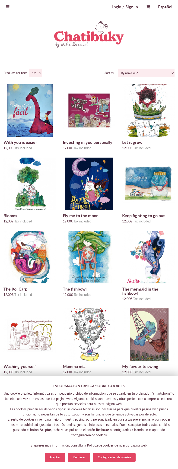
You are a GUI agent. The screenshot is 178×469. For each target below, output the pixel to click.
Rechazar (79, 457)
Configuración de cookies (114, 457)
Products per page (15, 73)
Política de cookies (100, 445)
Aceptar (54, 457)
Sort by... (111, 73)
